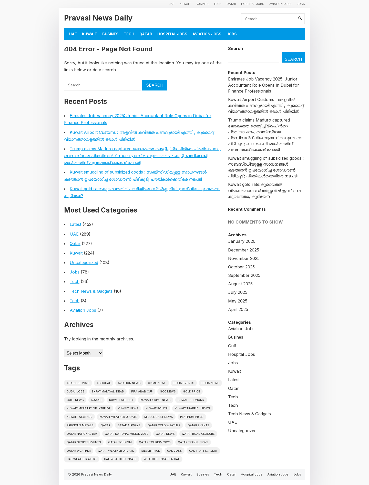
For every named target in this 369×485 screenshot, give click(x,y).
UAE (172, 4)
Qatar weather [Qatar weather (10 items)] (79, 450)
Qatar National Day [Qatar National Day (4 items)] (82, 434)
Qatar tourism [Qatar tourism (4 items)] (120, 442)
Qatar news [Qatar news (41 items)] (165, 434)
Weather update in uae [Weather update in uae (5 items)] (162, 459)
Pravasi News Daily (98, 17)
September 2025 (244, 275)
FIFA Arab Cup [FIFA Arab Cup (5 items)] (142, 391)
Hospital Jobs (252, 4)
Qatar (231, 4)
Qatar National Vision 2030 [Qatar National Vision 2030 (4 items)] (127, 434)
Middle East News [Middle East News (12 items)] (158, 417)
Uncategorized (84, 262)
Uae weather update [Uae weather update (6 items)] (120, 459)
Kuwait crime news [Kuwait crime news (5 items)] (155, 400)
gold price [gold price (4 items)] (191, 391)
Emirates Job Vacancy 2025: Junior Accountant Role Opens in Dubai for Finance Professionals (263, 84)
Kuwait (185, 4)
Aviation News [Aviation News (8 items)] (129, 383)
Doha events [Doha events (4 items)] (183, 383)
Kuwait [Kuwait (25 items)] (96, 400)
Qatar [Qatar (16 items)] (105, 425)
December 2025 (243, 249)
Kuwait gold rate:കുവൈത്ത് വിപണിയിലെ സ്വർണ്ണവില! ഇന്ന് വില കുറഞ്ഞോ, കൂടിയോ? (264, 190)
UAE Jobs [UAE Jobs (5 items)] (174, 450)
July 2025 (237, 292)
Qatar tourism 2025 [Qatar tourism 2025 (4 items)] (155, 442)
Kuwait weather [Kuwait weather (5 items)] (79, 417)
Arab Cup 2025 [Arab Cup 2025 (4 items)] (78, 383)
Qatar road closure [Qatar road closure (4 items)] (198, 434)
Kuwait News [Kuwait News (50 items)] (128, 408)
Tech (217, 4)
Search (235, 48)
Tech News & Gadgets (91, 291)
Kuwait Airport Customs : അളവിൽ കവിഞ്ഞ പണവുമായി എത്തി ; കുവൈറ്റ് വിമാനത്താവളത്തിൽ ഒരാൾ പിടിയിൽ (266, 105)
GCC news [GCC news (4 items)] (168, 391)
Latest (75, 224)
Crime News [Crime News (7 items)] (157, 383)
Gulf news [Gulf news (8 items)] (75, 400)
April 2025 (238, 309)
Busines (202, 4)
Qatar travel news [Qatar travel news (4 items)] (193, 442)
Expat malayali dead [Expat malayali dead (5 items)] (108, 391)
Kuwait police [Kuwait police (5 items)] (157, 408)
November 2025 (244, 258)
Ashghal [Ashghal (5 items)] (104, 383)
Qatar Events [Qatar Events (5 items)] (198, 425)
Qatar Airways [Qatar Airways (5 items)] (128, 425)
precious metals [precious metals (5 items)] (80, 425)
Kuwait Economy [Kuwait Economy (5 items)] (191, 400)
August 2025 (240, 283)
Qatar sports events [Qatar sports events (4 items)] (84, 442)
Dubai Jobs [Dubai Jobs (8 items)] (76, 391)
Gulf (232, 345)
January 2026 (241, 241)
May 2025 (237, 301)
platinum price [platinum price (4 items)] (191, 417)
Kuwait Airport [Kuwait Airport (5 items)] (121, 400)
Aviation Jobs (280, 4)
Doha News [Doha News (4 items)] (210, 383)
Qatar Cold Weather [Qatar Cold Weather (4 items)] (164, 425)
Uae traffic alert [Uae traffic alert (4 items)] (203, 450)
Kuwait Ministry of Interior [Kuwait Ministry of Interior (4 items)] (89, 408)
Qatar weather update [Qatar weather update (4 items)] (116, 450)
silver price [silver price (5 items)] (150, 450)
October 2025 (241, 266)
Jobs (301, 4)
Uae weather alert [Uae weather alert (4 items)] (82, 459)
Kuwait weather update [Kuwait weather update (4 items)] (118, 417)
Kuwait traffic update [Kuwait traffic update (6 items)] (193, 408)
